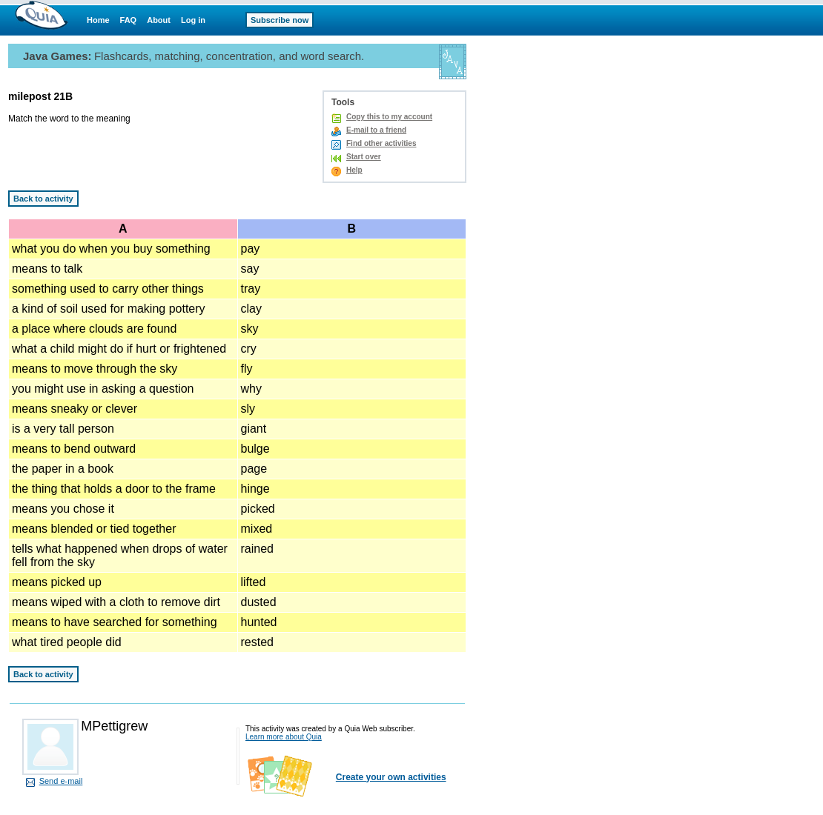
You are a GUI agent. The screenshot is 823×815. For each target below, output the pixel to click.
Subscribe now (279, 20)
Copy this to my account (389, 117)
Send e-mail (61, 780)
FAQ (128, 20)
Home (98, 20)
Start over (363, 157)
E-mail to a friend (376, 130)
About (159, 20)
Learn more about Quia (283, 737)
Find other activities (381, 143)
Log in (193, 20)
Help (354, 170)
